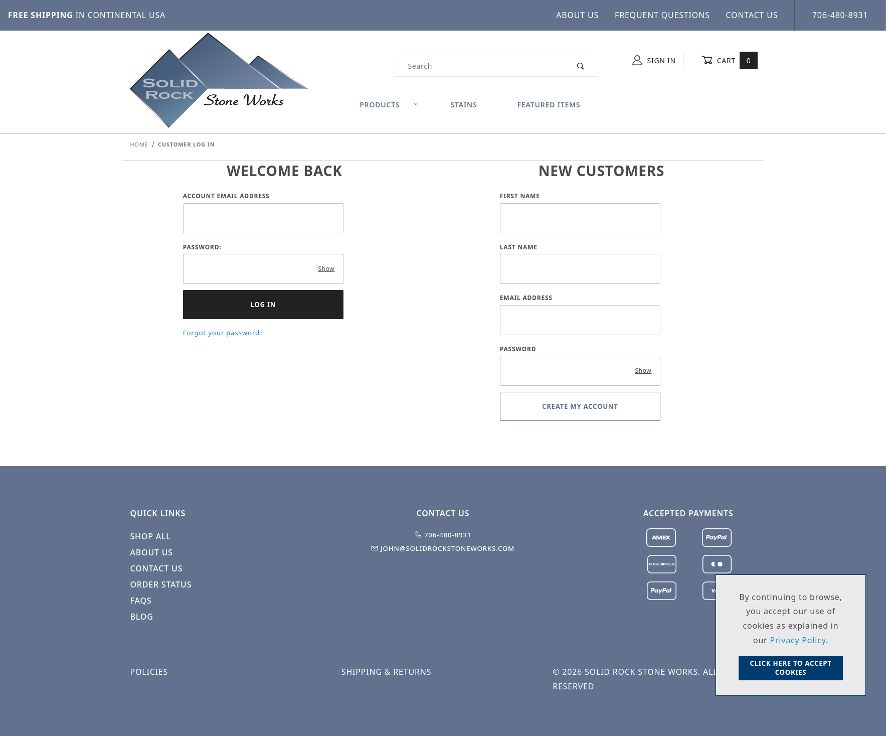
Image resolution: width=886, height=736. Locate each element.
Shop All (150, 536)
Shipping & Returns (386, 671)
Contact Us (752, 15)
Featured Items (549, 104)
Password (518, 349)
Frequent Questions (662, 15)
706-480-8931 (840, 15)
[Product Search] (478, 66)
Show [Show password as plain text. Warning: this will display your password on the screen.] (326, 268)
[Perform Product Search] (581, 66)
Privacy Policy (798, 640)
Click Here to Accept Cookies (790, 668)
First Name (520, 196)
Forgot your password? (223, 332)
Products (389, 104)
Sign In (654, 60)
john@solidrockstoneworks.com (443, 548)
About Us (577, 15)
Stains (464, 104)
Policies (149, 671)
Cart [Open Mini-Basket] (729, 60)
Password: (202, 247)
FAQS (141, 600)
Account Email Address (226, 196)
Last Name (519, 247)
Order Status (161, 584)
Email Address (526, 297)
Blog (141, 616)
